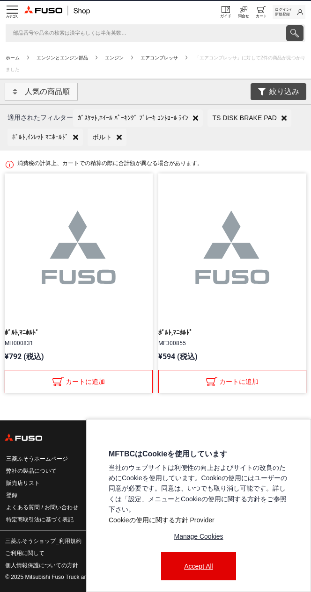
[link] (289, 12)
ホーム (13, 57)
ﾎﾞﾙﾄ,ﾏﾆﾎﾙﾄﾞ (22, 332)
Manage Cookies (198, 536)
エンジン (114, 57)
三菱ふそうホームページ (37, 458)
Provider (202, 520)
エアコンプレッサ (159, 57)
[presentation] (295, 33)
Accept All (198, 566)
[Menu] (12, 12)
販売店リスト (23, 483)
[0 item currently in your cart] (261, 12)
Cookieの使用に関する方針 (148, 520)
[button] (138, 118)
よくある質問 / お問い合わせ (42, 507)
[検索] (145, 33)
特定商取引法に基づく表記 (40, 519)
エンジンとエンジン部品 (62, 57)
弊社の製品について (31, 471)
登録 (11, 495)
